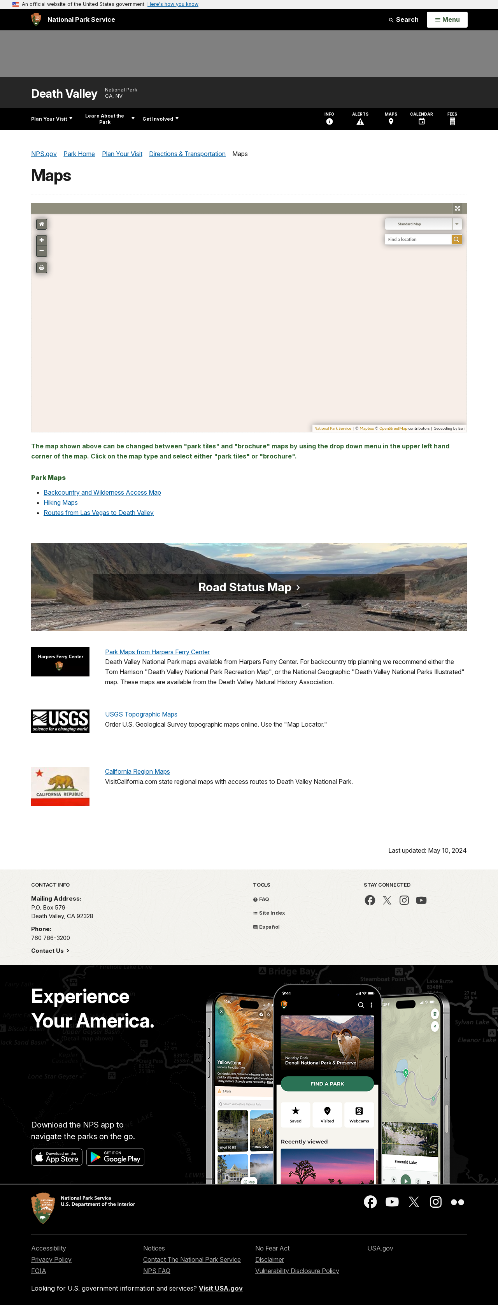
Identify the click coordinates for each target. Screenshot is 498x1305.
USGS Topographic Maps (141, 714)
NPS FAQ (156, 1271)
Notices (154, 1248)
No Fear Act (272, 1248)
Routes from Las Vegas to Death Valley (99, 512)
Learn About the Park (110, 119)
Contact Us (48, 950)
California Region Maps (137, 771)
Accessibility (48, 1248)
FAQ (261, 899)
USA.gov (380, 1248)
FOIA (38, 1271)
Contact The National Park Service (192, 1259)
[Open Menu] (447, 20)
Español (266, 927)
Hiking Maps (61, 502)
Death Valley (64, 93)
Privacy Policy (51, 1259)
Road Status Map (244, 587)
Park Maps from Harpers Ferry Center (157, 652)
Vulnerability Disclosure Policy (297, 1271)
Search (403, 19)
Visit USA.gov (221, 1288)
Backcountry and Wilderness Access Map (102, 492)
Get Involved (160, 119)
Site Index (269, 913)
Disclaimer (269, 1259)
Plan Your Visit (51, 119)
